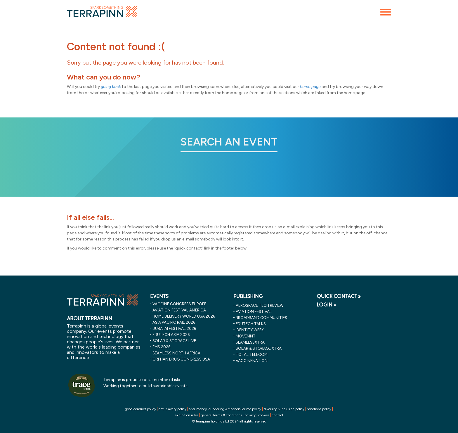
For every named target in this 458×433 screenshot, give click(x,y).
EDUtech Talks (251, 323)
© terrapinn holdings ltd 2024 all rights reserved (229, 421)
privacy (250, 415)
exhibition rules (186, 415)
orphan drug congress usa (181, 359)
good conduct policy (140, 409)
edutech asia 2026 (171, 334)
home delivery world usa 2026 (183, 316)
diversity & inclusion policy (284, 409)
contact (277, 415)
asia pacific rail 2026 (173, 322)
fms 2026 (161, 346)
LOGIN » (326, 305)
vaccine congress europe (179, 304)
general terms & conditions (221, 415)
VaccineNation (252, 360)
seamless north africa (176, 353)
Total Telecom (252, 354)
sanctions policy (319, 409)
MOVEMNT (246, 336)
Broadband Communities (261, 317)
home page (310, 86)
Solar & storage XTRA (259, 348)
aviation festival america (179, 310)
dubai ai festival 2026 (174, 328)
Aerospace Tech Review (260, 305)
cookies (263, 415)
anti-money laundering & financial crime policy (225, 409)
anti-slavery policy (172, 409)
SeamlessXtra (250, 342)
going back (111, 86)
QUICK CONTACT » (339, 296)
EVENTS (159, 296)
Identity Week (250, 330)
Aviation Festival (254, 311)
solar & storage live (174, 340)
